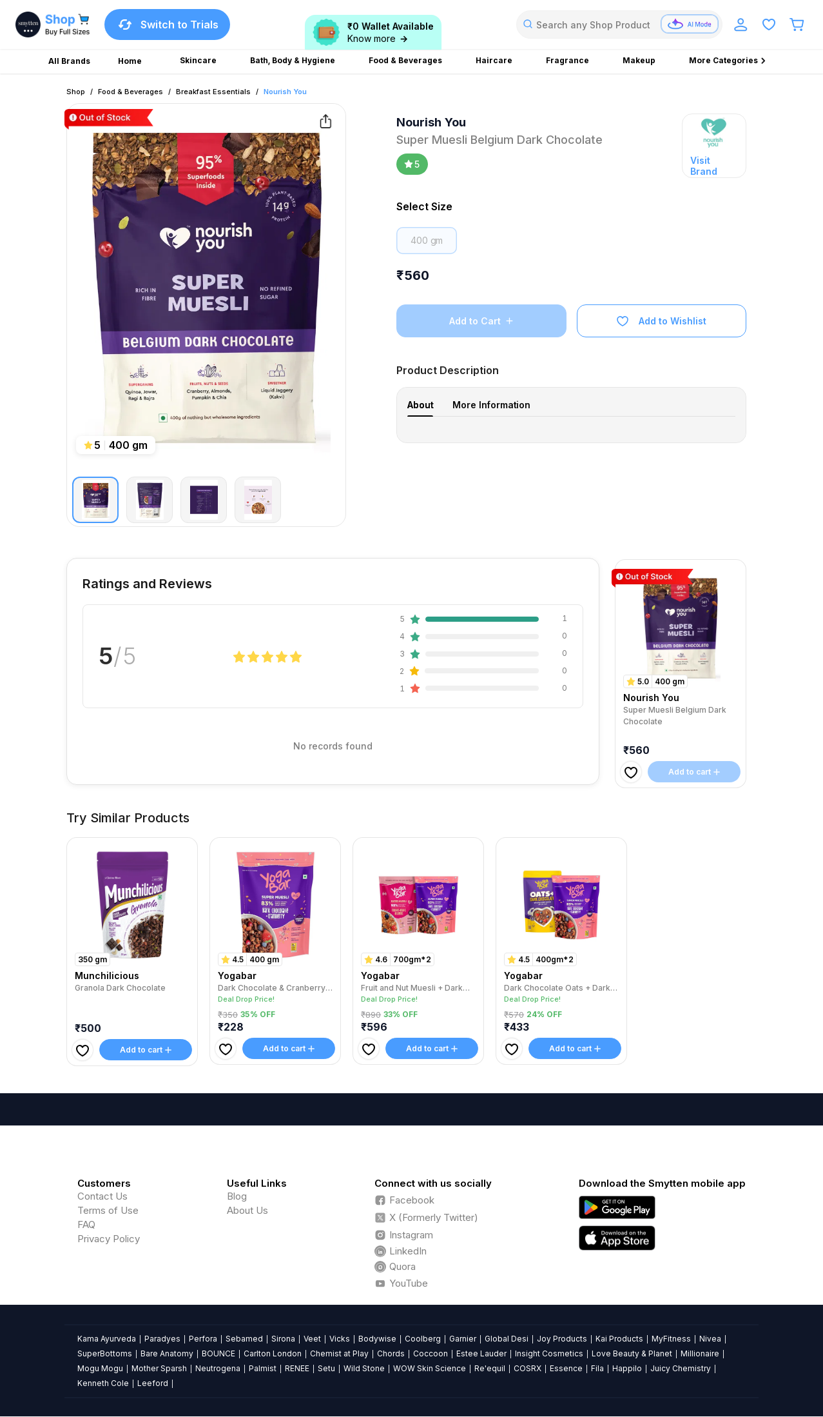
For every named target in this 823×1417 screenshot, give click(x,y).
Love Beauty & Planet (632, 1353)
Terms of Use (108, 1210)
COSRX (527, 1368)
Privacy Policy (108, 1239)
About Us (247, 1210)
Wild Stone (364, 1368)
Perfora (203, 1338)
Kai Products (619, 1338)
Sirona (283, 1338)
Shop (75, 91)
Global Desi (506, 1338)
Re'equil (489, 1368)
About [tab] (420, 404)
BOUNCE (218, 1353)
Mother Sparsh (159, 1368)
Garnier (462, 1338)
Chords (391, 1353)
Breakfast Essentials (213, 91)
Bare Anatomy (166, 1353)
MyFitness (671, 1338)
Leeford (152, 1383)
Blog (237, 1196)
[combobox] (619, 24)
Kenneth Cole (103, 1383)
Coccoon (430, 1353)
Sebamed (244, 1338)
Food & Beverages (130, 91)
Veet (312, 1338)
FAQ (86, 1224)
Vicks (339, 1338)
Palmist (262, 1368)
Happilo (627, 1368)
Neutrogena (217, 1368)
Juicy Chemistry (680, 1368)
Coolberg (423, 1338)
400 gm (427, 240)
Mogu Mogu (100, 1368)
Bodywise (377, 1338)
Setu (326, 1368)
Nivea (710, 1338)
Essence (566, 1368)
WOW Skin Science (429, 1368)
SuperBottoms (104, 1353)
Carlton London (273, 1353)
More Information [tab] (491, 404)
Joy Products (562, 1338)
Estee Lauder (481, 1353)
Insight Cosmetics (549, 1353)
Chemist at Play (339, 1353)
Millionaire (700, 1353)
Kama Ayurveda (106, 1338)
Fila (597, 1368)
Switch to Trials (167, 24)
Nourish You (285, 91)
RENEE (297, 1368)
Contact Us (102, 1196)
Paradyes (162, 1338)
